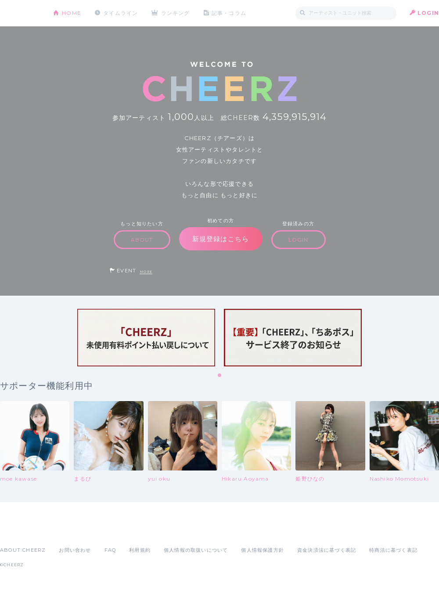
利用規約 (140, 550)
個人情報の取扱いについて (196, 550)
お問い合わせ (75, 550)
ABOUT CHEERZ (23, 550)
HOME (71, 13)
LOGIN (428, 13)
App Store (20, 530)
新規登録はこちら (220, 239)
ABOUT (142, 239)
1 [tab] (220, 375)
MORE (146, 272)
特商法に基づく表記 (393, 550)
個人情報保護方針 (262, 550)
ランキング (176, 13)
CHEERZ (20, 13)
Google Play (67, 530)
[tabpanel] (146, 337)
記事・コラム (229, 13)
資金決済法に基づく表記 (326, 550)
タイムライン (120, 13)
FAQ (110, 550)
